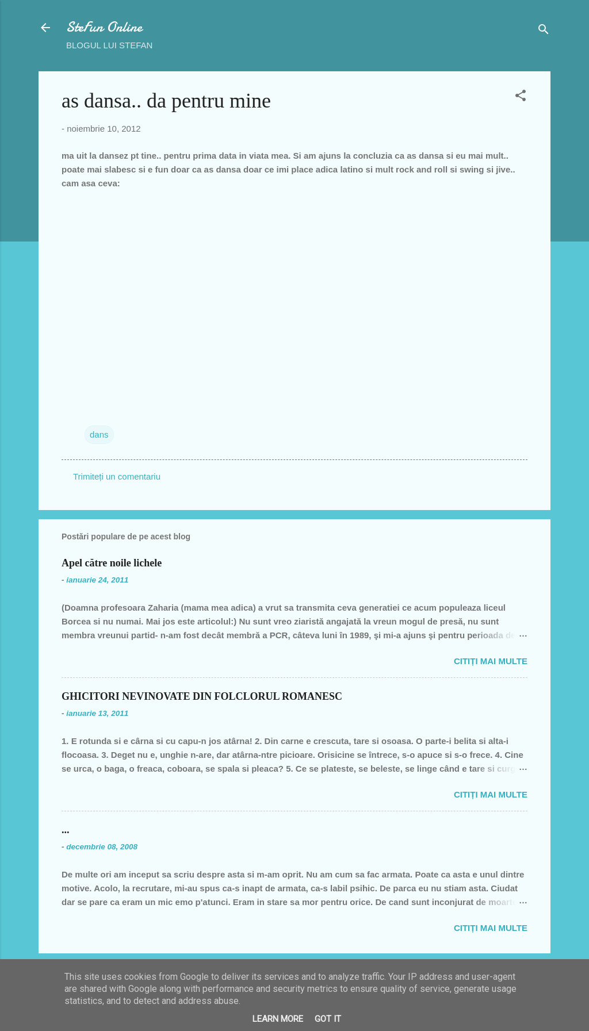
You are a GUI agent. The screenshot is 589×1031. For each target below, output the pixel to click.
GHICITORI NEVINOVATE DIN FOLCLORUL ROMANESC (202, 696)
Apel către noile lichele (112, 563)
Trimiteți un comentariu (116, 476)
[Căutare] (543, 31)
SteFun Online (104, 27)
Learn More (278, 1019)
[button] (520, 97)
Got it (328, 1019)
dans (99, 434)
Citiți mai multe (490, 661)
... (66, 829)
